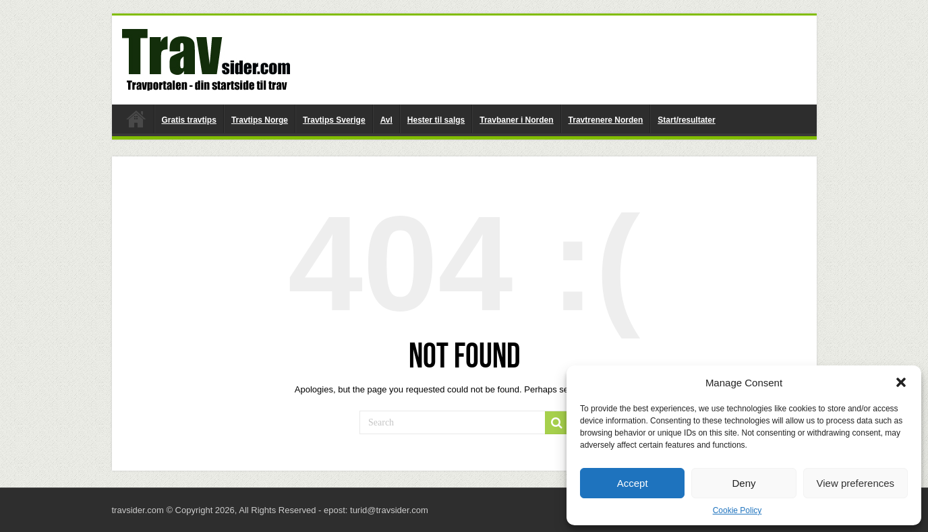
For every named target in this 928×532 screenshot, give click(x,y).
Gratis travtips (189, 120)
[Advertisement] (561, 59)
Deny (743, 483)
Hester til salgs (436, 120)
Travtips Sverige (334, 120)
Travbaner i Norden (516, 120)
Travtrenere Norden (606, 120)
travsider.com (136, 119)
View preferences (856, 483)
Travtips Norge (259, 120)
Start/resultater (686, 120)
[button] (901, 382)
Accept (632, 483)
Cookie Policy (737, 510)
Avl (386, 120)
